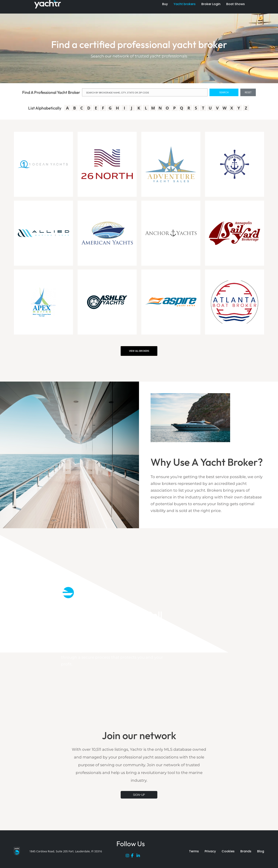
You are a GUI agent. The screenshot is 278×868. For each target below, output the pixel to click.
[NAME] (145, 92)
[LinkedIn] (139, 856)
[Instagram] (128, 856)
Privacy (210, 851)
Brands (245, 851)
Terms (194, 851)
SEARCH (224, 92)
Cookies (228, 851)
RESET (248, 92)
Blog (260, 851)
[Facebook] (133, 856)
